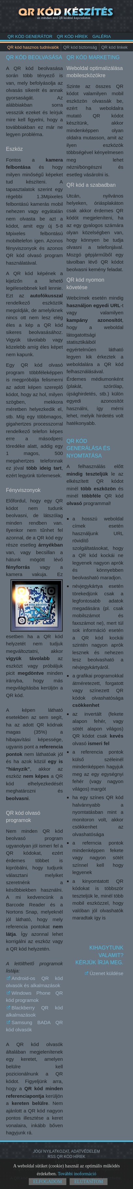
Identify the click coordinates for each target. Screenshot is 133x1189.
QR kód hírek (72, 36)
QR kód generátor (30, 36)
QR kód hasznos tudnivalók (33, 47)
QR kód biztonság (80, 47)
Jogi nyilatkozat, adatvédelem (66, 1151)
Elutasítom (88, 1181)
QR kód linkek (114, 47)
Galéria (101, 36)
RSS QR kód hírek (66, 1156)
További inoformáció (77, 1173)
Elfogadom (47, 1181)
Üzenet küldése (106, 973)
